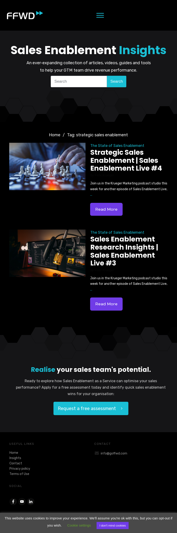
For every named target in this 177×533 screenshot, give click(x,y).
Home (13, 453)
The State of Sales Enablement (117, 145)
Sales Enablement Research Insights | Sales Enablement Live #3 (124, 251)
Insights (15, 458)
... (91, 195)
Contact (15, 463)
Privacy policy (19, 469)
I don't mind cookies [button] (112, 525)
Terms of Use (19, 474)
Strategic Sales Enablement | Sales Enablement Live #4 (126, 160)
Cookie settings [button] (79, 525)
